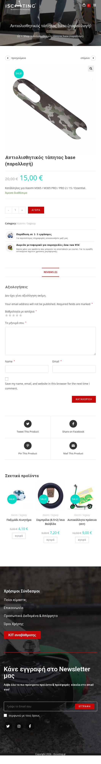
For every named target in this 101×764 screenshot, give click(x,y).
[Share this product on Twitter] (28, 427)
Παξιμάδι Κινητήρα (18, 520)
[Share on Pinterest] (27, 449)
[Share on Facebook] (73, 427)
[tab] (50, 272)
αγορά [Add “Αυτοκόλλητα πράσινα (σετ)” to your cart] (82, 539)
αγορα (36, 210)
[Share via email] (73, 449)
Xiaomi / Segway (26, 223)
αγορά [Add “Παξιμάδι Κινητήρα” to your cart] (19, 535)
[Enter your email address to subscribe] (50, 706)
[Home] (18, 36)
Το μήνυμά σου (15, 323)
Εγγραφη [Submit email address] (85, 706)
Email (57, 361)
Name (10, 361)
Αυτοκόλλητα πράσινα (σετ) (82, 522)
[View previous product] (7, 58)
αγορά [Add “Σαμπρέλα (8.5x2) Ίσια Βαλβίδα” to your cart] (50, 539)
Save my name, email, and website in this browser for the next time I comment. (47, 386)
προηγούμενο (18, 58)
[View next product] (93, 58)
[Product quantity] (15, 210)
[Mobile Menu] (93, 5)
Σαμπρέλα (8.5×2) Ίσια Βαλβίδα (50, 522)
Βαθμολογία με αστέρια (21, 311)
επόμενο (85, 58)
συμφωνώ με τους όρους (22, 715)
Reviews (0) (50, 272)
